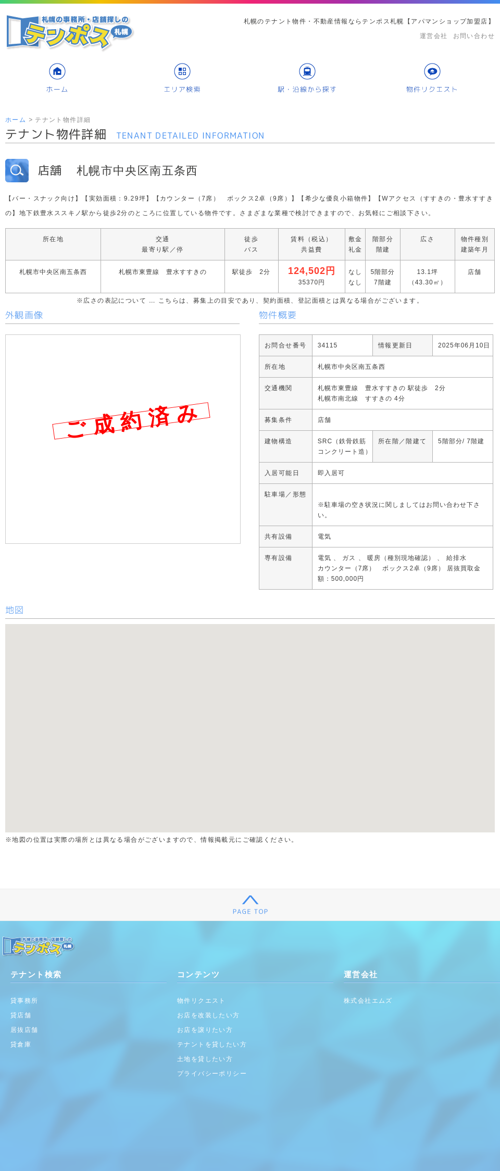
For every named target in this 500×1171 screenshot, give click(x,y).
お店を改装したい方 (208, 1015)
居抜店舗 (24, 1029)
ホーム (15, 119)
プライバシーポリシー (212, 1073)
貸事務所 (24, 1000)
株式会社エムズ (368, 1000)
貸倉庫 (20, 1044)
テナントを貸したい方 (212, 1044)
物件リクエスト (201, 1000)
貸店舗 (20, 1015)
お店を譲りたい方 (205, 1029)
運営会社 (434, 36)
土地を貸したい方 (205, 1059)
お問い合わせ (474, 36)
